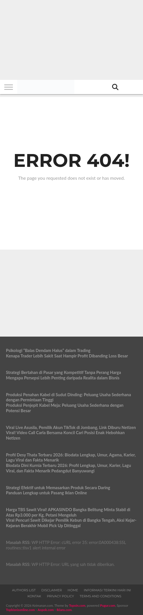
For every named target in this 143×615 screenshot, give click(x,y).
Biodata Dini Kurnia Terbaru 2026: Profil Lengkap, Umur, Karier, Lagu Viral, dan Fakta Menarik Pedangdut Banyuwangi (68, 468)
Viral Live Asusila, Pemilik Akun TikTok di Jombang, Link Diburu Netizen (71, 427)
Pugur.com (107, 605)
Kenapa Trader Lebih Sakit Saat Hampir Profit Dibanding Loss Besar (67, 355)
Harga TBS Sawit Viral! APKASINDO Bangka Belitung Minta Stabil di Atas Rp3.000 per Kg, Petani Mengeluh (68, 512)
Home (72, 590)
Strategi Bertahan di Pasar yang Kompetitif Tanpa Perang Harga (63, 372)
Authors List (24, 590)
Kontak (34, 596)
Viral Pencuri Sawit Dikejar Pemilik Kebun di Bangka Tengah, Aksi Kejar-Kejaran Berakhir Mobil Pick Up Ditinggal (71, 523)
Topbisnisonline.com (20, 610)
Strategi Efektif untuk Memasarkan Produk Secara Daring (58, 487)
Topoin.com (77, 605)
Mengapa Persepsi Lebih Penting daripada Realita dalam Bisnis (63, 377)
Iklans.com (64, 610)
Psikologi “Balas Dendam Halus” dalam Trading (48, 350)
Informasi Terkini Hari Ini (107, 590)
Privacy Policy (60, 596)
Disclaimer (51, 590)
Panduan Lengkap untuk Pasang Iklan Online (46, 492)
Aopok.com (45, 610)
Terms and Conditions (101, 596)
